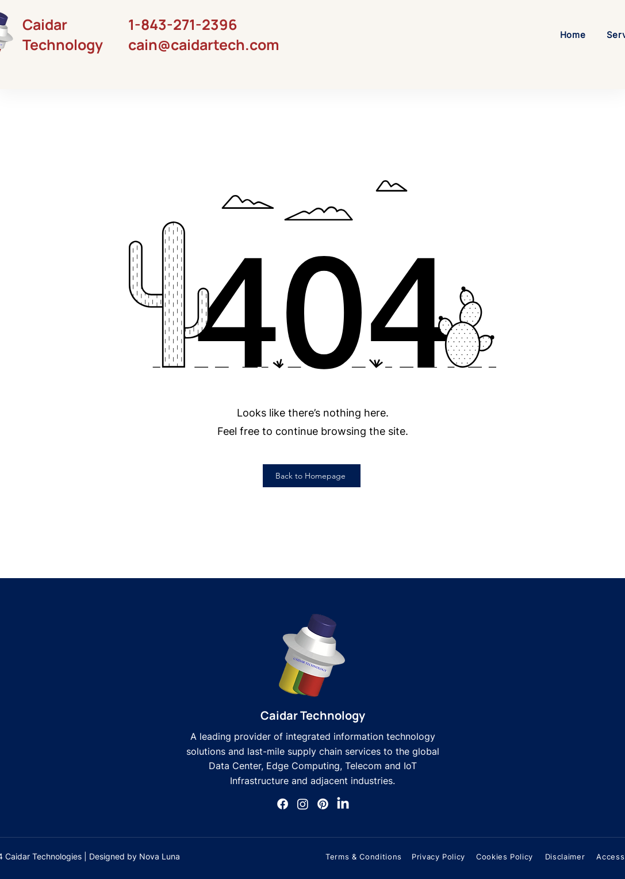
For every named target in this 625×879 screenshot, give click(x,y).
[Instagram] (303, 804)
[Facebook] (282, 804)
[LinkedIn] (343, 804)
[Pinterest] (323, 804)
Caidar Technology (312, 715)
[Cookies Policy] (504, 856)
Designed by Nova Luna (134, 856)
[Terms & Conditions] (364, 856)
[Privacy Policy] (438, 856)
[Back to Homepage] (312, 475)
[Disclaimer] (565, 856)
